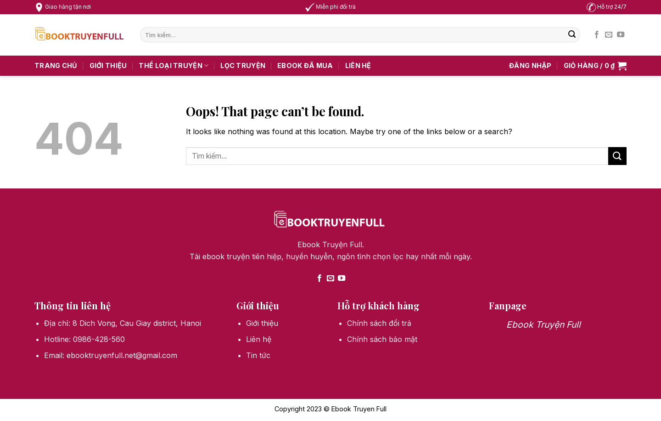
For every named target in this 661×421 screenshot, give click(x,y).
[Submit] (572, 35)
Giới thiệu (108, 65)
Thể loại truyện (173, 65)
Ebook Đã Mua (305, 65)
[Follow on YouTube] (620, 35)
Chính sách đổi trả (379, 323)
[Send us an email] (608, 35)
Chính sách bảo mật (382, 339)
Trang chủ (56, 65)
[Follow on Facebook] (596, 35)
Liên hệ (358, 65)
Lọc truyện (242, 65)
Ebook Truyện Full (543, 324)
